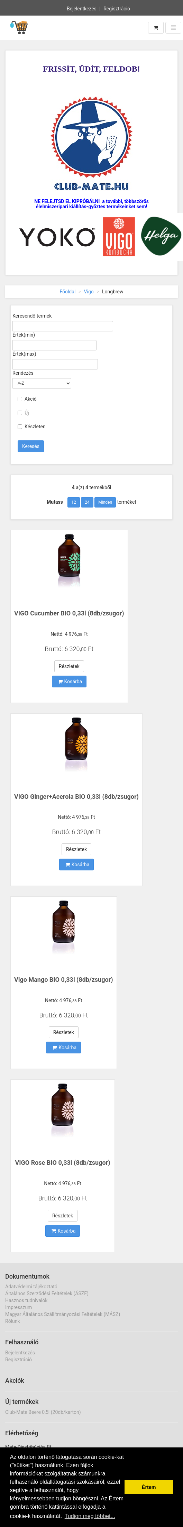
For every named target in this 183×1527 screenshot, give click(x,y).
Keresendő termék (32, 316)
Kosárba (70, 681)
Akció (27, 399)
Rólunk (12, 1321)
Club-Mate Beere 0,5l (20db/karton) (43, 1412)
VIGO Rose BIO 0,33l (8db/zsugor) (62, 1162)
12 (73, 502)
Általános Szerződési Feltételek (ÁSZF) (47, 1293)
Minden (105, 502)
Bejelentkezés (82, 8)
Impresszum (18, 1307)
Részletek (69, 666)
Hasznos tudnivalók (26, 1300)
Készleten (32, 426)
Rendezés (23, 373)
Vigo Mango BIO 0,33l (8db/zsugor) (63, 979)
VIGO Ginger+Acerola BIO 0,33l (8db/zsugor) (76, 796)
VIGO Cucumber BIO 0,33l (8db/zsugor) (69, 613)
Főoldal (67, 291)
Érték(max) (24, 354)
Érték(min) (23, 335)
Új (23, 412)
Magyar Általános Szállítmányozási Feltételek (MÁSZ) (62, 1314)
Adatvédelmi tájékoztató (31, 1286)
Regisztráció (116, 8)
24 (87, 502)
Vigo (89, 291)
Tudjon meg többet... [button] (90, 1516)
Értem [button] (149, 1487)
